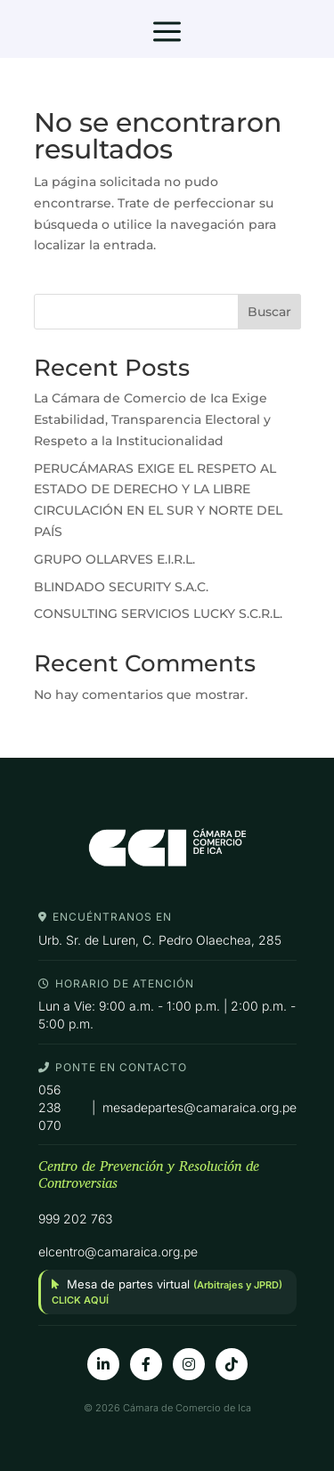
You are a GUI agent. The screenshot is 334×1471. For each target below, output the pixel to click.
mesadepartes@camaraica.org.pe (199, 1107)
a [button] (167, 33)
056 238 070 (49, 1107)
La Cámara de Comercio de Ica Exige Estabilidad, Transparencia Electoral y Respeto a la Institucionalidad (152, 419)
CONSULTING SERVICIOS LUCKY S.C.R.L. (158, 613)
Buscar (269, 312)
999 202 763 (75, 1218)
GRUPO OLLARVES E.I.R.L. (114, 559)
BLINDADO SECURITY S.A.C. (121, 587)
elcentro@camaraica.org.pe (118, 1251)
